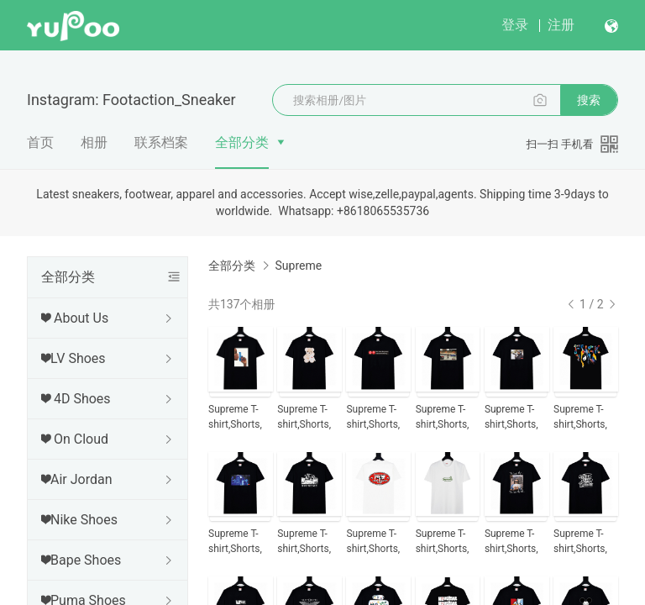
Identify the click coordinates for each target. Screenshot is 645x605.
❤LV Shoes (73, 358)
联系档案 (161, 142)
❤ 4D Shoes (76, 399)
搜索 (588, 100)
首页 (40, 142)
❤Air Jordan (77, 479)
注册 (561, 25)
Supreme (298, 265)
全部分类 (242, 142)
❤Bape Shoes (81, 560)
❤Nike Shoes (79, 520)
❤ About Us (74, 318)
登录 (514, 25)
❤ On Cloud (74, 439)
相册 (94, 142)
